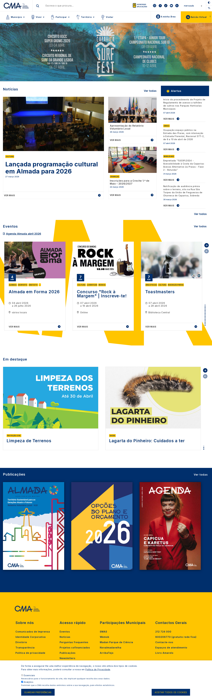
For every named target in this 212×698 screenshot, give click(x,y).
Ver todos (200, 214)
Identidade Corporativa (30, 636)
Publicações (68, 652)
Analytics (28, 682)
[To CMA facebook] (160, 5)
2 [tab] (205, 306)
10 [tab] (205, 317)
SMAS (103, 631)
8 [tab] (205, 314)
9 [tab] (205, 316)
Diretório (21, 642)
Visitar (109, 17)
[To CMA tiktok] (165, 5)
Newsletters (67, 658)
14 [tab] (205, 323)
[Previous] (12, 53)
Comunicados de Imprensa (32, 631)
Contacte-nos (164, 642)
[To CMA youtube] (171, 5)
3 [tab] (205, 307)
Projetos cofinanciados (75, 647)
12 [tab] (205, 320)
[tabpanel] (35, 286)
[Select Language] (192, 6)
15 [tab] (205, 325)
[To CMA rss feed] (177, 5)
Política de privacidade (30, 652)
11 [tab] (205, 319)
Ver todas (150, 90)
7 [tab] (205, 313)
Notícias (65, 636)
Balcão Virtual (199, 17)
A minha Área (168, 16)
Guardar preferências (38, 692)
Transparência (25, 647)
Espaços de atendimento (171, 647)
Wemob (104, 636)
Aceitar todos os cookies (171, 692)
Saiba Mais (34, 61)
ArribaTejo (107, 652)
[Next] (199, 53)
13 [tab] (205, 322)
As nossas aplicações (142, 6)
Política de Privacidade (97, 669)
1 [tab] (205, 304)
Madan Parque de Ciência (116, 642)
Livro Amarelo (164, 652)
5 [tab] (205, 310)
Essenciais (29, 675)
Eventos (65, 631)
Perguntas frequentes (74, 642)
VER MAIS (168, 119)
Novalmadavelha (110, 647)
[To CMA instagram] (154, 5)
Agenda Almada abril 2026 (23, 233)
